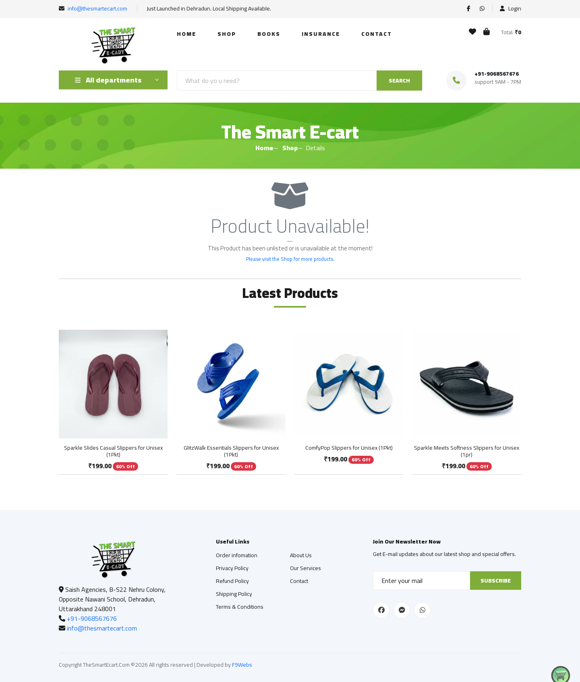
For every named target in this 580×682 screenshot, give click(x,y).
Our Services (305, 568)
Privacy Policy (232, 568)
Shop (227, 34)
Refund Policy (232, 581)
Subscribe (496, 580)
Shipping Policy (234, 594)
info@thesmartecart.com (97, 8)
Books (268, 34)
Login (510, 8)
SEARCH (399, 80)
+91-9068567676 (496, 73)
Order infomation (236, 555)
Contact (376, 34)
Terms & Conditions (239, 606)
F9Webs (242, 664)
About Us (301, 555)
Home (186, 34)
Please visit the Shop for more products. (290, 259)
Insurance (321, 34)
